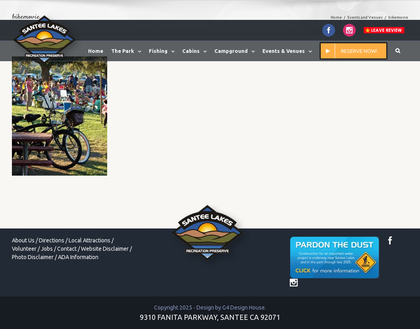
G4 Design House (243, 307)
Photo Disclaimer (33, 257)
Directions (51, 240)
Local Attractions (89, 240)
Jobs (47, 249)
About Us (23, 240)
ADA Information (78, 257)
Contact (67, 249)
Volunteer (24, 249)
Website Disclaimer (105, 249)
